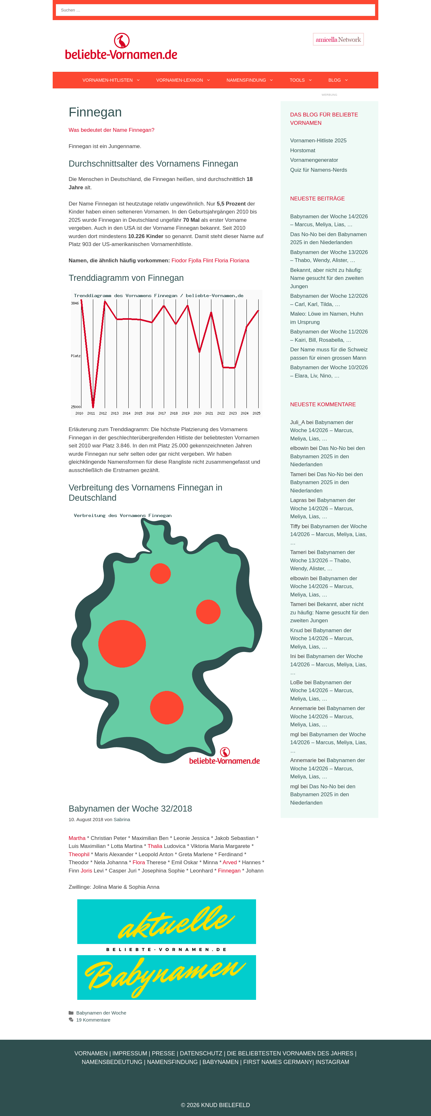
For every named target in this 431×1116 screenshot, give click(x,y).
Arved (230, 862)
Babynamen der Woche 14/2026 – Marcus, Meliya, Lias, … (321, 430)
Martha (77, 838)
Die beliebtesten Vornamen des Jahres (290, 1053)
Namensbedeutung (112, 1062)
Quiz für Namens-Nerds (318, 170)
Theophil (79, 854)
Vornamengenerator (314, 160)
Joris (86, 871)
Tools (305, 80)
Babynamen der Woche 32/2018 (130, 808)
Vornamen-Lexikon (187, 80)
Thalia (154, 846)
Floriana (239, 261)
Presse (163, 1053)
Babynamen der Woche (101, 1012)
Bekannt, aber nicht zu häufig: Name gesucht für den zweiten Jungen (327, 278)
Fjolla (194, 261)
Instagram (332, 1062)
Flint (208, 261)
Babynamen (220, 1062)
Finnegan (229, 871)
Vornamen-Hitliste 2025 (318, 141)
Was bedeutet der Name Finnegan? (112, 130)
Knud (296, 630)
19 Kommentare (93, 1019)
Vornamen (91, 1053)
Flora (138, 862)
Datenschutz (201, 1053)
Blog (343, 80)
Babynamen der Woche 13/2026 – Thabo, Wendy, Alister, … (322, 560)
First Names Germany (278, 1062)
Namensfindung (254, 80)
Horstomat (302, 150)
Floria (221, 261)
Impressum (129, 1053)
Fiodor (179, 261)
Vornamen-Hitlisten (115, 80)
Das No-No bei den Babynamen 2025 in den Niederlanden (327, 456)
